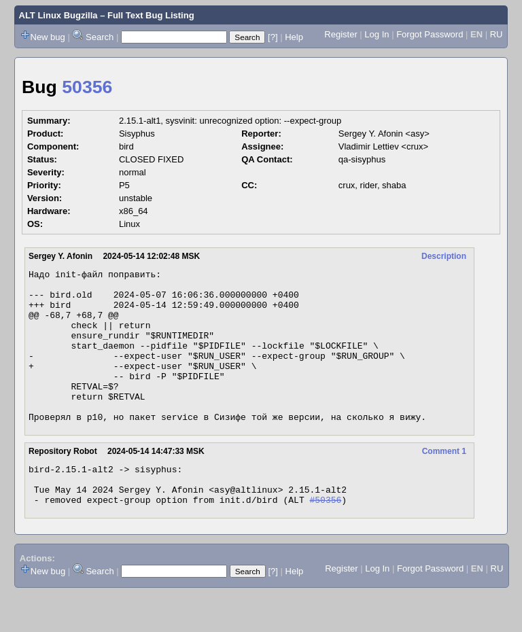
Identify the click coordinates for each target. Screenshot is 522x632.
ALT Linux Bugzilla (58, 15)
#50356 (325, 538)
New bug (48, 37)
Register (340, 34)
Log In (376, 34)
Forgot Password (429, 34)
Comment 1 (444, 482)
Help (294, 37)
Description (443, 256)
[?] (272, 37)
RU (496, 34)
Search (100, 37)
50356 (87, 87)
